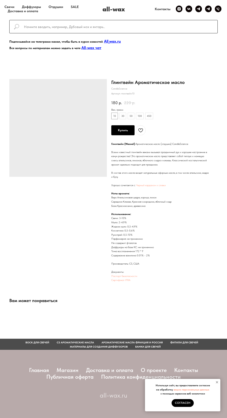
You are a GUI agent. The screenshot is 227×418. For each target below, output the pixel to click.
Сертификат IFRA (120, 280)
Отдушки (56, 7)
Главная (39, 370)
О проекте (154, 370)
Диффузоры (31, 7)
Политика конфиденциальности (141, 376)
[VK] (189, 9)
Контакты (162, 9)
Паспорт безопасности (124, 276)
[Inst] (179, 9)
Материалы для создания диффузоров (99, 346)
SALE (75, 7)
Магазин (67, 370)
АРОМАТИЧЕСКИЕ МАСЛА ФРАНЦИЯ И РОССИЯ (132, 342)
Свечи (9, 7)
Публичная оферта (70, 376)
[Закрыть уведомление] (217, 382)
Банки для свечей (148, 346)
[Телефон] (218, 9)
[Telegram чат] (208, 9)
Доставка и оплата (23, 11)
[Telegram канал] (198, 9)
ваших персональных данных (191, 389)
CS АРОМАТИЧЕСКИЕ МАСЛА (75, 342)
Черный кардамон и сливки (151, 185)
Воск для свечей (37, 342)
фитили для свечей (184, 342)
